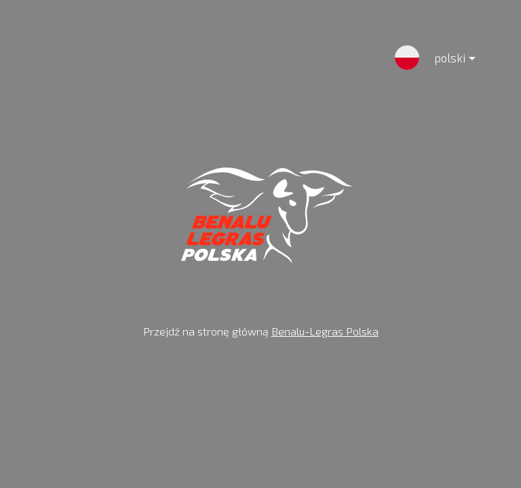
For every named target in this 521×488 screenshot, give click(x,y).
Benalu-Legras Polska (325, 331)
